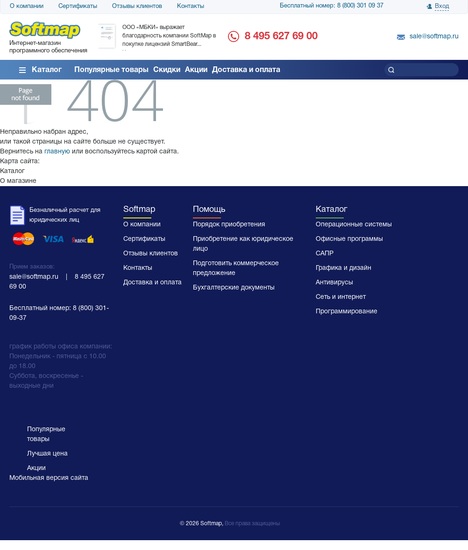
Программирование (346, 312)
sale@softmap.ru (434, 37)
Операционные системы (354, 225)
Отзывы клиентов (137, 6)
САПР (324, 254)
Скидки (166, 70)
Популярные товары (111, 70)
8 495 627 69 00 (281, 36)
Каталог (47, 70)
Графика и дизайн (343, 268)
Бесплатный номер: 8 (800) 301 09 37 (331, 6)
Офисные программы (349, 239)
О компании (26, 6)
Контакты (190, 6)
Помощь (209, 210)
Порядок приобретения (229, 225)
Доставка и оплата (246, 70)
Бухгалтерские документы (234, 288)
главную (57, 152)
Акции (196, 70)
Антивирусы (334, 283)
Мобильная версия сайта (48, 478)
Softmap (139, 210)
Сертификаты (77, 6)
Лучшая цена (47, 454)
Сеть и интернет (341, 297)
